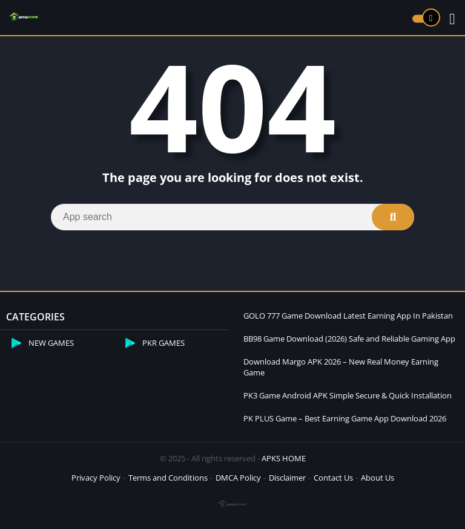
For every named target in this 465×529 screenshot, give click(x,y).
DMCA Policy (238, 477)
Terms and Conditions (168, 477)
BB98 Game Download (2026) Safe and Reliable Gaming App (349, 338)
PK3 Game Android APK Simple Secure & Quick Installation (347, 395)
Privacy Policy (95, 477)
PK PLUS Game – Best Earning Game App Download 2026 (344, 418)
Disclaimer (287, 477)
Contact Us (333, 477)
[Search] (232, 217)
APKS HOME (284, 458)
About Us (377, 477)
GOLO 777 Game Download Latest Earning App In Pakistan (348, 315)
